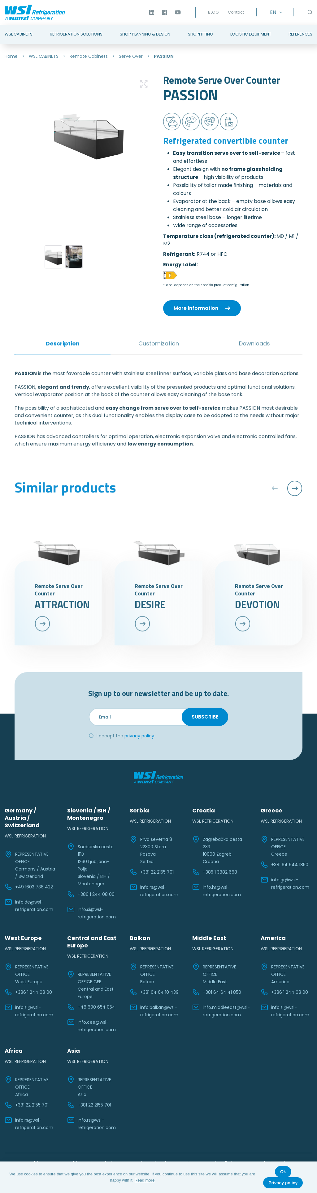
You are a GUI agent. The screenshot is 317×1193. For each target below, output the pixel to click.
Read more (144, 1180)
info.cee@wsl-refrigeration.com (91, 1025)
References (300, 34)
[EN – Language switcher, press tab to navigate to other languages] (274, 12)
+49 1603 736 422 (29, 887)
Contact (236, 12)
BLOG (213, 12)
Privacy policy (282, 1182)
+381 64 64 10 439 (154, 992)
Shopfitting (200, 34)
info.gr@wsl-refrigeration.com (285, 883)
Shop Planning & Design (145, 34)
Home (11, 56)
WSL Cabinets (19, 34)
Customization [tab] (158, 320)
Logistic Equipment (250, 34)
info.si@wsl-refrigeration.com (91, 913)
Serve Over (131, 56)
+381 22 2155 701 (152, 872)
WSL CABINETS (44, 56)
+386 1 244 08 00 (91, 894)
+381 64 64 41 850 (216, 992)
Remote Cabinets (89, 56)
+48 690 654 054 (91, 1007)
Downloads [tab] (254, 320)
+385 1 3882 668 (214, 872)
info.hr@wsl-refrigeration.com (216, 890)
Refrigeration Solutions (76, 34)
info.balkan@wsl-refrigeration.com (154, 1011)
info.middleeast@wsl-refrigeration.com (221, 1011)
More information (196, 308)
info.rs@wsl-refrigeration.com (154, 890)
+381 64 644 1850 (284, 864)
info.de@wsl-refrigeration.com (29, 905)
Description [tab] (63, 320)
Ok (283, 1171)
